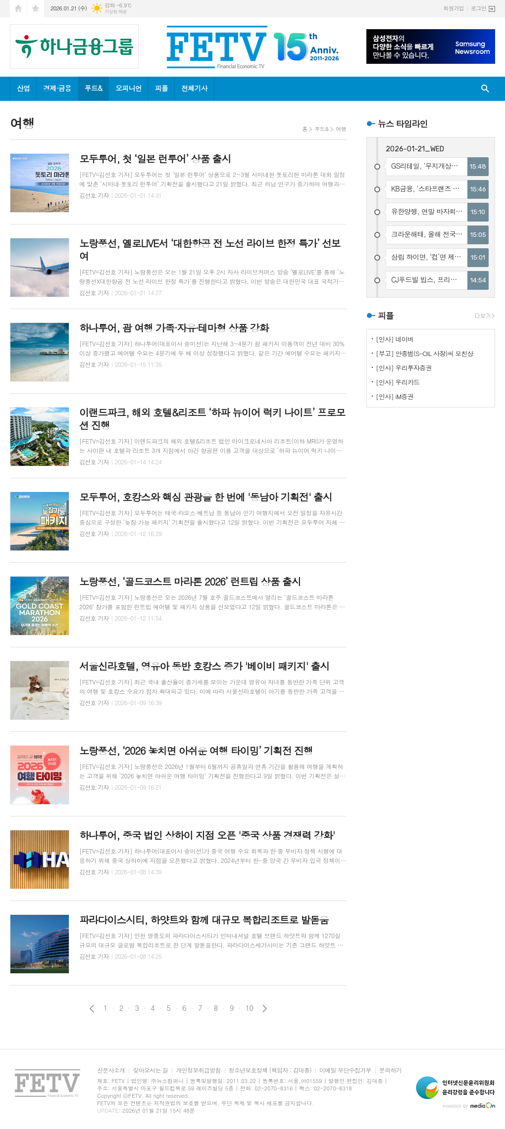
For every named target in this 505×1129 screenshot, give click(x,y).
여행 (341, 129)
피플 (161, 88)
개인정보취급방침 (198, 1070)
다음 (264, 1008)
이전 (92, 1008)
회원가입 (454, 8)
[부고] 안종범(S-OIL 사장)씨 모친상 (424, 353)
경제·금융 (57, 88)
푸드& (93, 88)
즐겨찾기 (35, 8)
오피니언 (128, 88)
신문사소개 (111, 1070)
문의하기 (390, 1070)
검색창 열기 (485, 89)
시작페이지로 (18, 8)
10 (249, 1008)
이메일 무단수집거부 (345, 1070)
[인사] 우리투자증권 (404, 367)
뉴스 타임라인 (403, 124)
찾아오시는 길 (150, 1070)
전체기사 (194, 88)
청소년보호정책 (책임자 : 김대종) (270, 1070)
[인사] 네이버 (394, 339)
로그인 (478, 8)
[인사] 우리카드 (397, 382)
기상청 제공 (115, 11)
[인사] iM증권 (394, 396)
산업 (23, 88)
